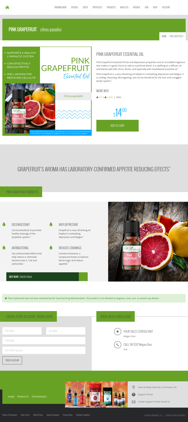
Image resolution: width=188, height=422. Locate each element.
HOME (164, 36)
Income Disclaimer (53, 414)
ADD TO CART (118, 125)
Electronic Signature (83, 414)
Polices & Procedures (9, 414)
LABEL (111, 97)
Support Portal (145, 394)
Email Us (165, 401)
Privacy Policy (68, 414)
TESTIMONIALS (39, 396)
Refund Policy (38, 414)
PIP (101, 97)
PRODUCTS (23, 396)
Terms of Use (25, 414)
